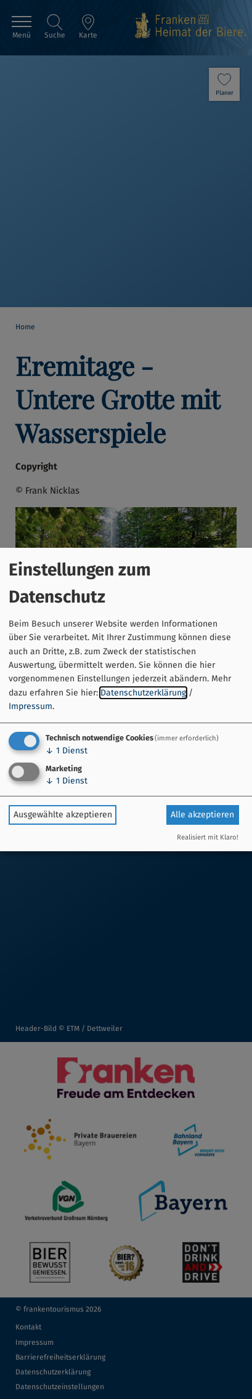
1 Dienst (66, 750)
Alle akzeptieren (202, 814)
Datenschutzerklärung (143, 692)
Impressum (30, 706)
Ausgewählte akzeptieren (63, 814)
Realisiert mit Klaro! (207, 837)
